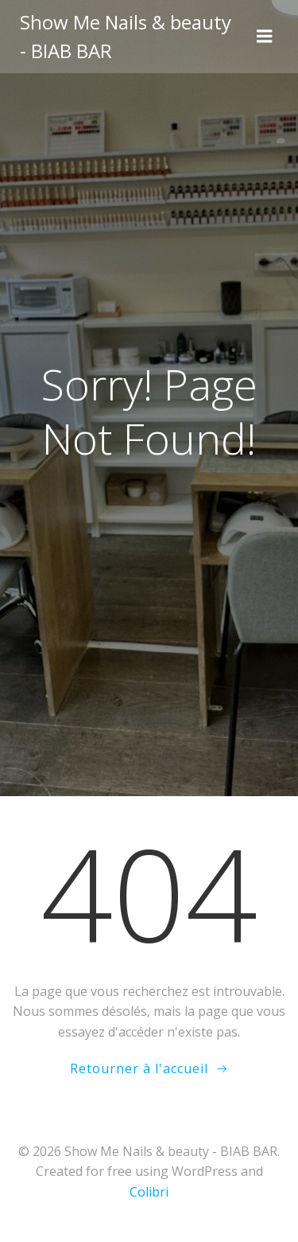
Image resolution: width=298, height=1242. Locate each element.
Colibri (149, 1192)
